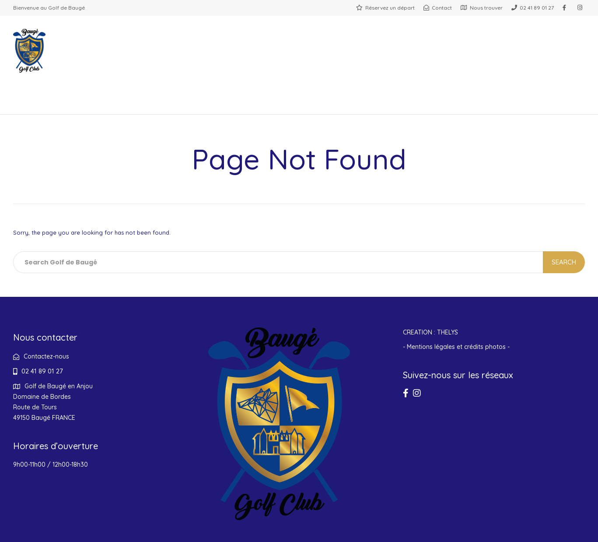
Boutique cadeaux (480, 103)
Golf (41, 103)
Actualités (321, 103)
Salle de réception (175, 103)
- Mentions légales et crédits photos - (456, 347)
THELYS (447, 332)
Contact (558, 103)
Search (564, 262)
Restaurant (92, 103)
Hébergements (393, 103)
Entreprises (257, 103)
